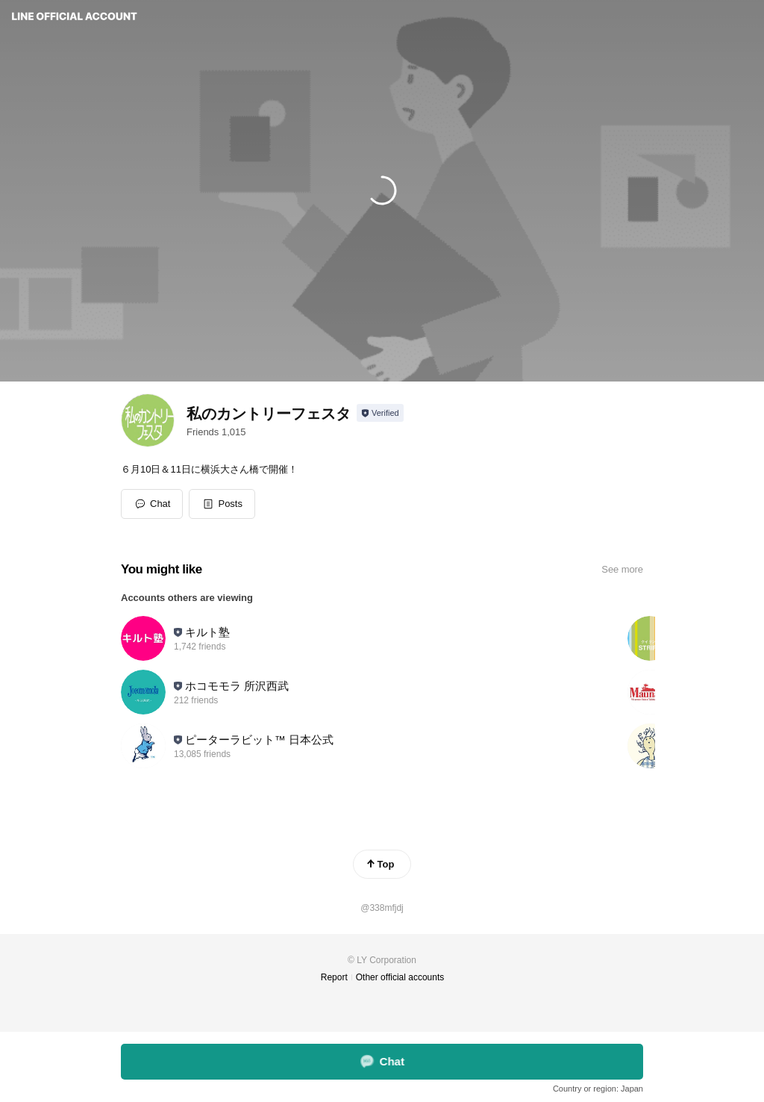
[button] (222, 504)
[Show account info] (380, 413)
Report (334, 977)
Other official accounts (400, 977)
